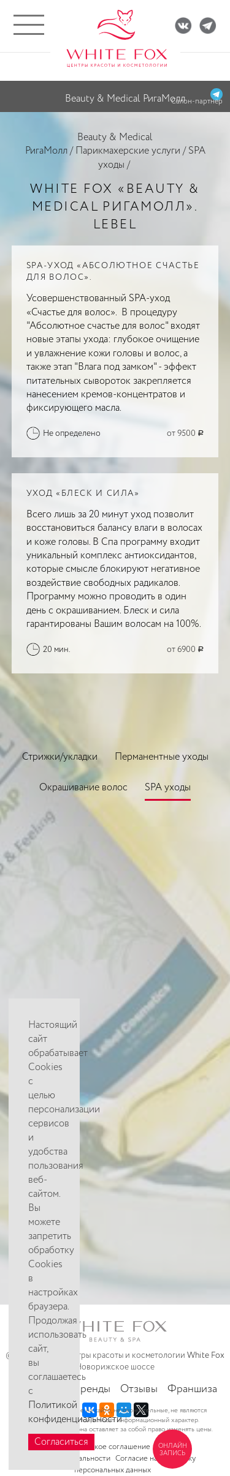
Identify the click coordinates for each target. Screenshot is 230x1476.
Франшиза (192, 1389)
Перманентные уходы (162, 757)
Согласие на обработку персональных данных (135, 1464)
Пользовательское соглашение (95, 1447)
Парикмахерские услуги (127, 151)
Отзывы (139, 1389)
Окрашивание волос (83, 788)
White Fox (205, 1355)
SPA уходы (168, 788)
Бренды (92, 1389)
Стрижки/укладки (60, 757)
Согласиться (61, 1442)
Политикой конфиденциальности (75, 1412)
